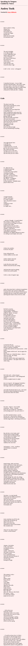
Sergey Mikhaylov (12, 12)
